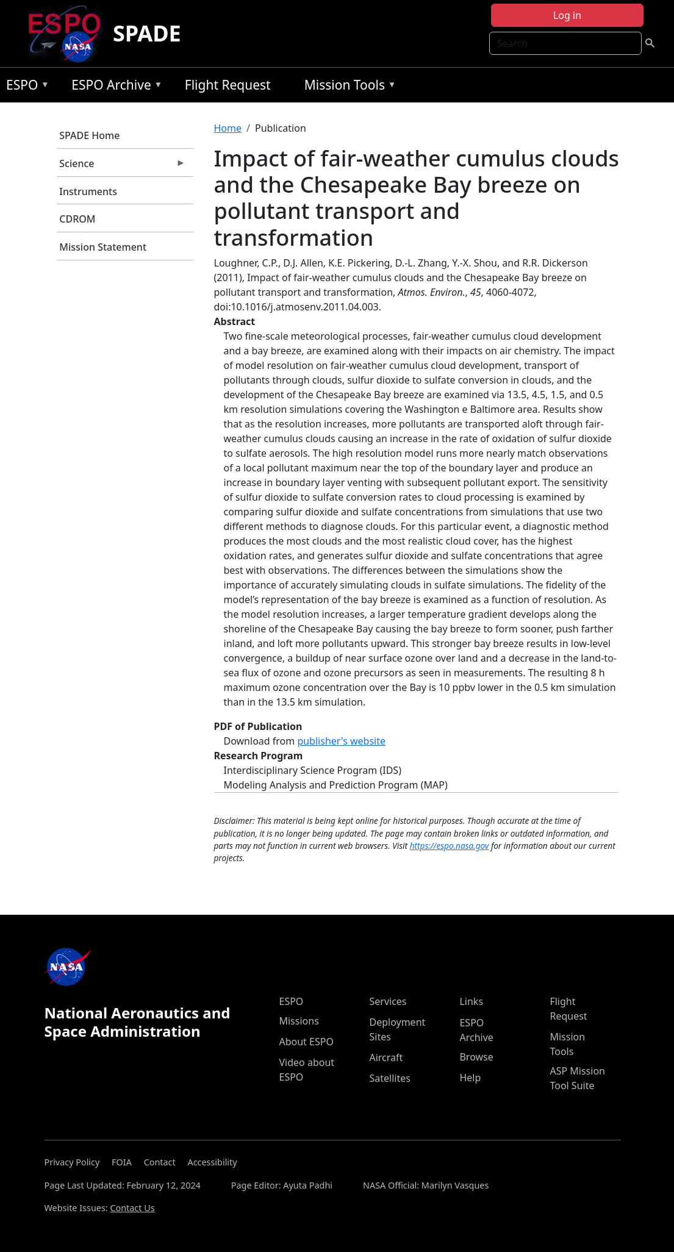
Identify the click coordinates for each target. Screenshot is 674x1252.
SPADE (147, 33)
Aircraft (386, 1057)
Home (228, 128)
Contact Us (132, 1208)
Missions (298, 1021)
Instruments (88, 191)
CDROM (77, 219)
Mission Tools (347, 87)
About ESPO (306, 1041)
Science (121, 166)
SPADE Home (89, 135)
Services (387, 1001)
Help (470, 1077)
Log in (567, 15)
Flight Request (228, 84)
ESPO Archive (113, 87)
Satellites (389, 1078)
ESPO (24, 87)
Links (471, 1001)
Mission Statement (102, 247)
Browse (476, 1057)
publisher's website (341, 741)
